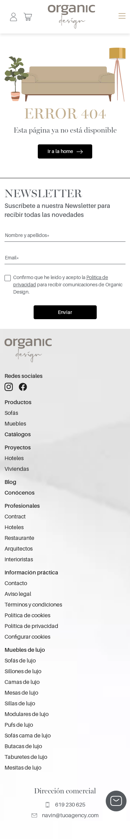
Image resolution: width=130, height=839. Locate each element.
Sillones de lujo (23, 671)
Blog (10, 482)
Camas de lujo (22, 682)
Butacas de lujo (23, 746)
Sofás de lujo (20, 661)
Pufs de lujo (19, 725)
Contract (15, 517)
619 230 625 (65, 805)
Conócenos (20, 493)
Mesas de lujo (21, 693)
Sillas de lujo (20, 703)
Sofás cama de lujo (28, 736)
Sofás (11, 413)
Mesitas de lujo (23, 768)
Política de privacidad (31, 626)
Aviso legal (18, 594)
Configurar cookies (27, 637)
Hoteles (14, 458)
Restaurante (19, 538)
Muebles (15, 424)
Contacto (16, 583)
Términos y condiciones (33, 605)
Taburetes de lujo (26, 757)
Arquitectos (19, 549)
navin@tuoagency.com (65, 815)
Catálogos (18, 434)
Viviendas (17, 469)
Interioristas (19, 559)
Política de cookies (27, 615)
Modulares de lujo (27, 714)
